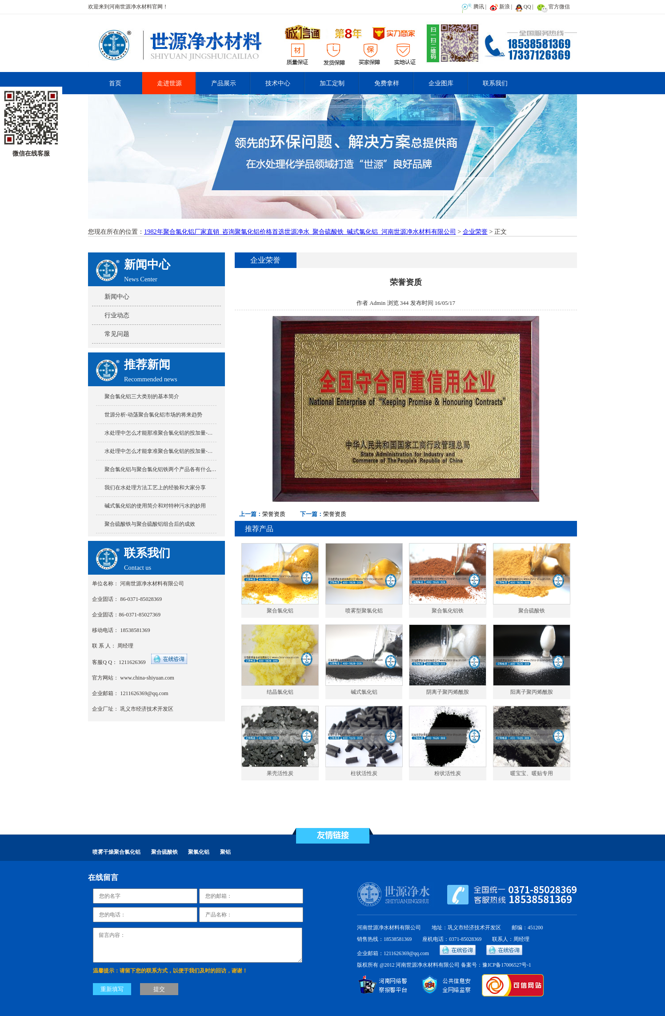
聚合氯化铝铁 (448, 611)
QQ (527, 6)
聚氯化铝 (198, 852)
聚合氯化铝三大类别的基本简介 (141, 396)
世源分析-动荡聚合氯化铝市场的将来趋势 (153, 414)
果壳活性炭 (280, 773)
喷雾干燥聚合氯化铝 (116, 852)
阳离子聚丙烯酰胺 (531, 692)
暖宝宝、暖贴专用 (531, 773)
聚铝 (225, 852)
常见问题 (116, 333)
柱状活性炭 (364, 773)
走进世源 (169, 83)
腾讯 (478, 6)
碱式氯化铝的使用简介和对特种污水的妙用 (155, 505)
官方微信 (559, 6)
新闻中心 (116, 296)
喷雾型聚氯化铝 (364, 611)
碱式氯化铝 (364, 692)
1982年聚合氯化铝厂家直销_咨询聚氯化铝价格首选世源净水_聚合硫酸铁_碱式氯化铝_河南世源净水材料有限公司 (300, 231)
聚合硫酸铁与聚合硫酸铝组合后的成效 (149, 524)
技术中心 (277, 83)
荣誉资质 (273, 514)
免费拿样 (386, 83)
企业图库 (441, 83)
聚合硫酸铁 (531, 611)
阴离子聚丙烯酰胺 (447, 692)
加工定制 (332, 83)
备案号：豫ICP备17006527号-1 (496, 965)
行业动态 (116, 315)
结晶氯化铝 (280, 692)
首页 (115, 83)
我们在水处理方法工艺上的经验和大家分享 (155, 487)
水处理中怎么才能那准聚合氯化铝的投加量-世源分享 (166, 433)
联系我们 (495, 83)
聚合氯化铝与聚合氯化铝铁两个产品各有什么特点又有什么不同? (180, 469)
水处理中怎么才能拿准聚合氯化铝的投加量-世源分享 (166, 451)
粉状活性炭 (447, 773)
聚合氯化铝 (280, 611)
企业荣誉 (475, 231)
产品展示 (223, 83)
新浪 (504, 6)
